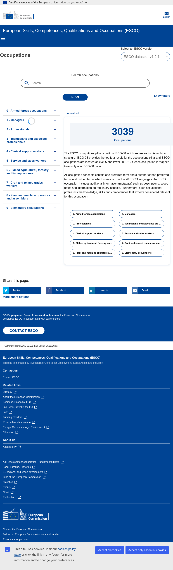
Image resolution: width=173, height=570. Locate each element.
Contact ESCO (11, 377)
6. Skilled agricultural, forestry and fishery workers (94, 243)
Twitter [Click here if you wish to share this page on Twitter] (16, 290)
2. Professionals (82, 223)
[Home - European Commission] (20, 15)
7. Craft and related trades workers (141, 243)
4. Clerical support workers (88, 233)
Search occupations (85, 75)
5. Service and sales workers (138, 233)
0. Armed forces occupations (89, 214)
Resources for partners (15, 539)
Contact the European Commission (22, 529)
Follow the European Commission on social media (30, 534)
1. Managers (129, 214)
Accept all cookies (109, 550)
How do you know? (74, 2)
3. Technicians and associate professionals (143, 223)
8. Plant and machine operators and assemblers (94, 252)
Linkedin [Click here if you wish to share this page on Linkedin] (103, 290)
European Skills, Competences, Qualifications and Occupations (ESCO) (51, 357)
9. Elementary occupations (137, 252)
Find (75, 97)
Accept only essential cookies (147, 550)
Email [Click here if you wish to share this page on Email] (144, 290)
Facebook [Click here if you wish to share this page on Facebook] (61, 290)
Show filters (162, 95)
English (166, 15)
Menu (3, 39)
